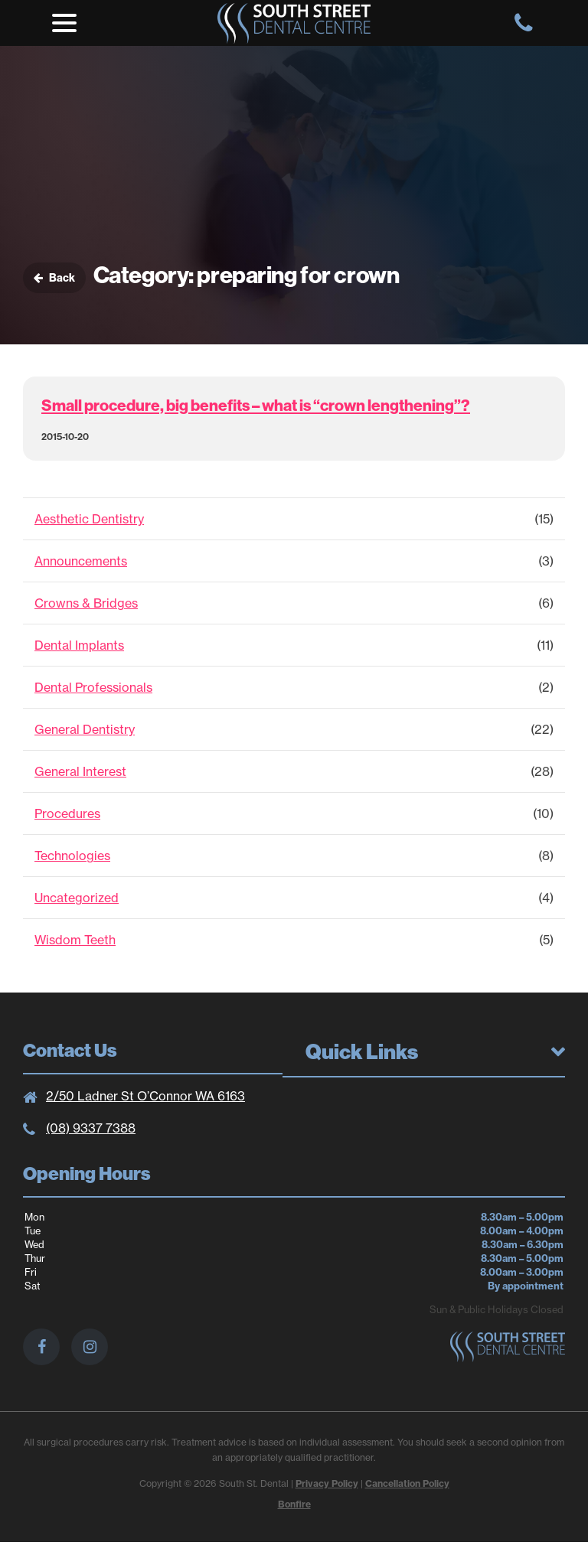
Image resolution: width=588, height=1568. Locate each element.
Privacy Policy (327, 1483)
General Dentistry (84, 729)
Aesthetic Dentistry (89, 518)
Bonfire (294, 1504)
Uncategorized (76, 897)
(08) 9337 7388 (91, 1128)
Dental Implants (79, 645)
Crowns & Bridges (86, 603)
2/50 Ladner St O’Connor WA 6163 (145, 1095)
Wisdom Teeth (75, 939)
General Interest (80, 771)
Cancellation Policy (407, 1483)
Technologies (72, 855)
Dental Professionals (93, 687)
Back (54, 278)
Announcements (80, 561)
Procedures (67, 813)
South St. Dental (294, 23)
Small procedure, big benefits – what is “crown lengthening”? (255, 405)
